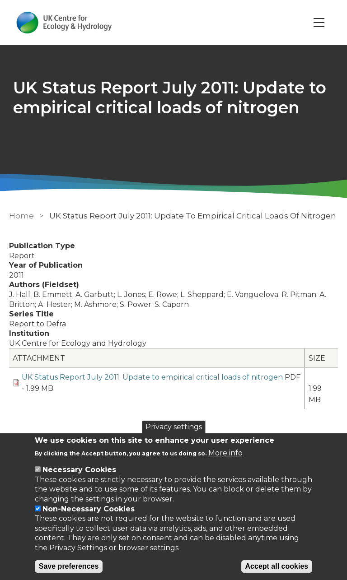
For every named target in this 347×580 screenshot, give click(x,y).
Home (21, 215)
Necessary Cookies (79, 469)
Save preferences (69, 566)
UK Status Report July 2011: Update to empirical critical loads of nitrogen (152, 377)
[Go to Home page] (65, 22)
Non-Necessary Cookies (88, 509)
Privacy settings (173, 426)
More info (225, 453)
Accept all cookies (277, 566)
